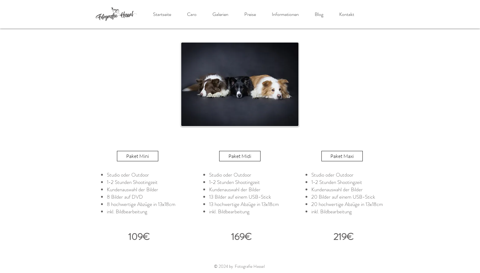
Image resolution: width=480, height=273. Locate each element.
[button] (220, 14)
